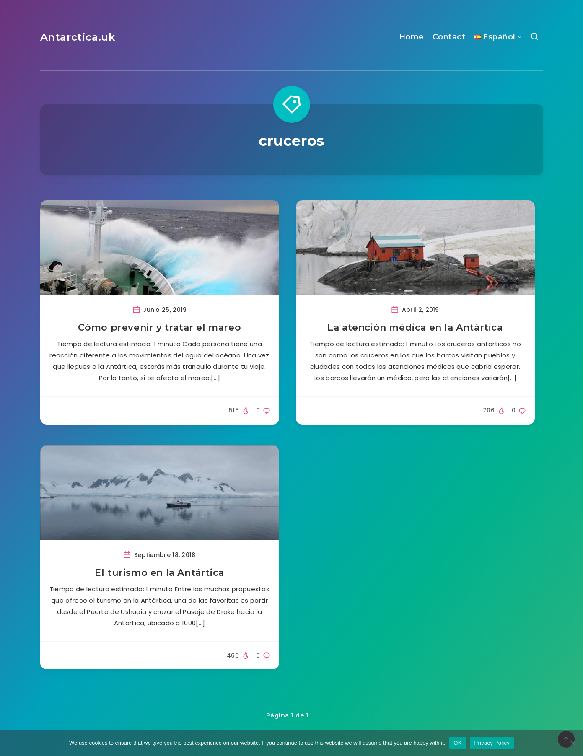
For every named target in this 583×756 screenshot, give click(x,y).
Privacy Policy (492, 743)
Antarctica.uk (77, 37)
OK (457, 743)
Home (411, 36)
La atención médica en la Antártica (415, 327)
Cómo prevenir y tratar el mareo (159, 327)
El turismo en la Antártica (159, 572)
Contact (449, 36)
